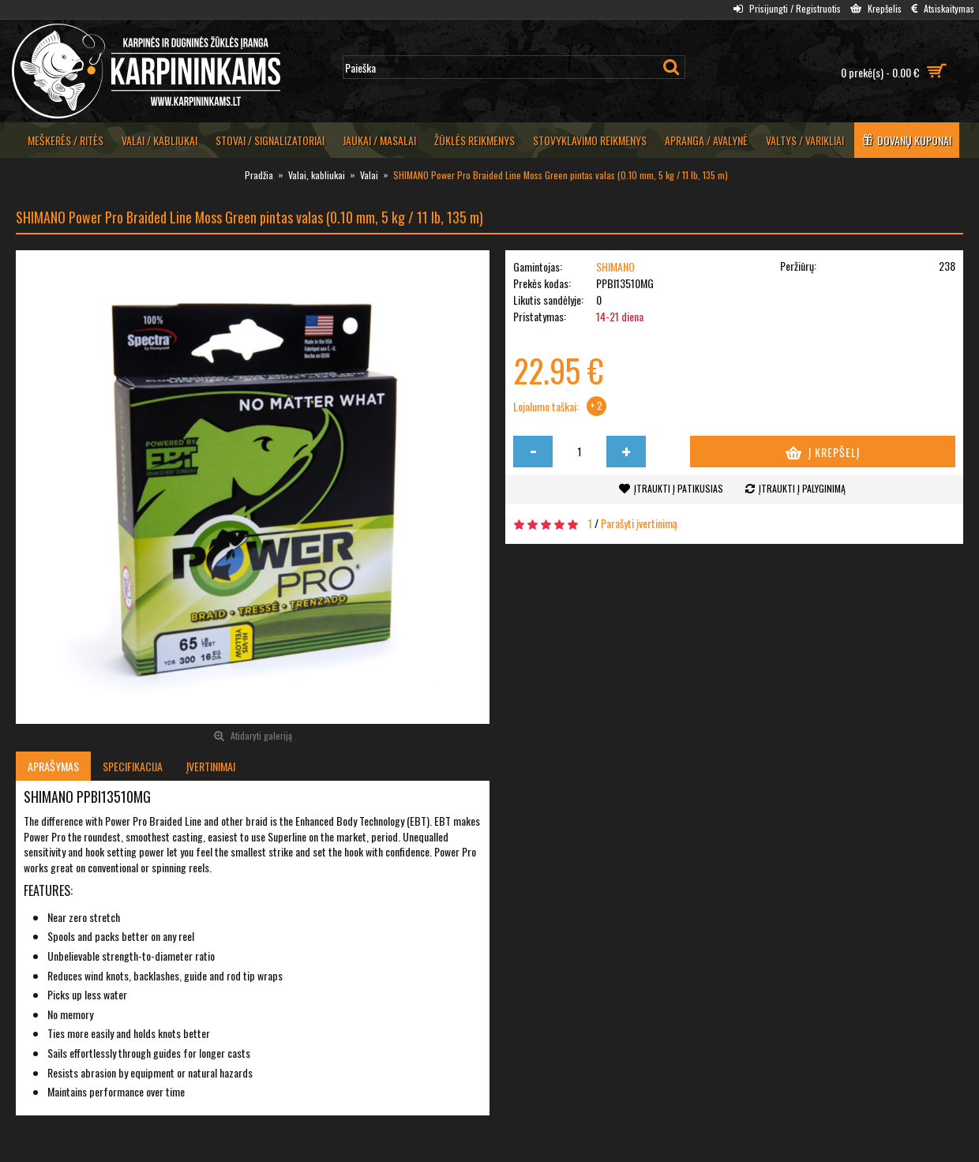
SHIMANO (615, 266)
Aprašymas (53, 766)
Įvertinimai (210, 766)
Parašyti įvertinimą (639, 523)
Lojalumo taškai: (546, 406)
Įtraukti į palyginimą (802, 488)
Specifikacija (133, 766)
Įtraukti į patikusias (678, 488)
